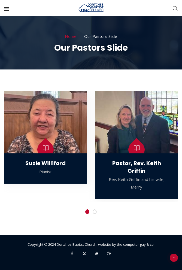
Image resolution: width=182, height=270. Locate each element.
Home (71, 36)
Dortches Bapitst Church (76, 244)
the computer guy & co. (135, 244)
